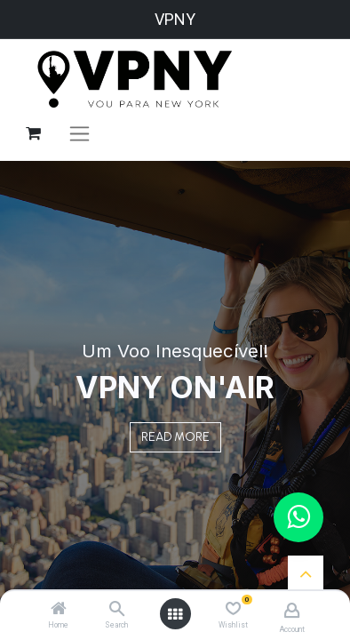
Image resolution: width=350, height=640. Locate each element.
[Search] (116, 610)
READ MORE (175, 436)
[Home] (59, 610)
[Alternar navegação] (79, 133)
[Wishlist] (233, 609)
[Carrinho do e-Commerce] (32, 133)
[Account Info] (291, 610)
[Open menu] (175, 614)
